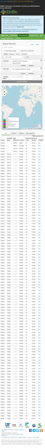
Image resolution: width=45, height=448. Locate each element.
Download (24, 54)
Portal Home (13, 35)
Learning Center (34, 35)
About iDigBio (4, 1)
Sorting (18, 54)
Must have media (10, 51)
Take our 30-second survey (11, 18)
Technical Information (21, 1)
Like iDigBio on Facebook (8, 429)
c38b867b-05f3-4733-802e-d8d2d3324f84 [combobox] (22, 62)
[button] (39, 88)
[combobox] (22, 77)
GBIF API (14, 437)
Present (22, 65)
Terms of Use (9, 434)
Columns (41, 140)
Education (30, 1)
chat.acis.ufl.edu (11, 29)
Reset (37, 44)
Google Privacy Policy (33, 437)
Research (11, 1)
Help (32, 44)
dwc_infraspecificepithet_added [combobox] (22, 69)
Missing (30, 65)
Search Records (23, 35)
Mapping (11, 54)
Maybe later (20, 27)
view (39, 143)
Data (41, 35)
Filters (6, 54)
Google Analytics (22, 437)
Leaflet (25, 128)
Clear (27, 57)
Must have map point (26, 51)
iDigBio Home (4, 35)
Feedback (18, 38)
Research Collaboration (7, 38)
